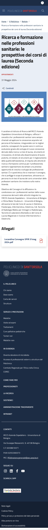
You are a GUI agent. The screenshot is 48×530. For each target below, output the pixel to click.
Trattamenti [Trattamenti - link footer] (8, 327)
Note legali (5, 505)
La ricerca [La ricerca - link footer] (8, 393)
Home (3, 21)
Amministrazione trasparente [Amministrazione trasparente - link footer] (18, 407)
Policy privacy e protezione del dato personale (20, 515)
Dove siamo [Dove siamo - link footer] (8, 294)
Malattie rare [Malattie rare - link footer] (8, 340)
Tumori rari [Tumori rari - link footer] (8, 335)
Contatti (7, 429)
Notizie (25, 21)
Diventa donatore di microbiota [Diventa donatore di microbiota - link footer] (16, 355)
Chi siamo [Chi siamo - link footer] (7, 290)
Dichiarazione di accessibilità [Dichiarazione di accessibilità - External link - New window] (13, 525)
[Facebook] (17, 470)
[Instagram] (5, 470)
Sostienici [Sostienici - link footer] (8, 400)
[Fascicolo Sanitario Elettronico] (12, 490)
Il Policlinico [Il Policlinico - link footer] (9, 283)
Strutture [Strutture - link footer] (7, 303)
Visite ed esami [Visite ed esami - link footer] (9, 322)
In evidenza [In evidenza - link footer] (9, 348)
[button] (42, 10)
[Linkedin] (11, 470)
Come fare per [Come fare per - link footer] (10, 380)
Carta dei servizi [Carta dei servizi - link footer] (10, 299)
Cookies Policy (7, 510)
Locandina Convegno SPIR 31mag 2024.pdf (20, 241)
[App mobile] (5, 483)
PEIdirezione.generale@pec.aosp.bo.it (23, 457)
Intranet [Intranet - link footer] (7, 413)
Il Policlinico (14, 21)
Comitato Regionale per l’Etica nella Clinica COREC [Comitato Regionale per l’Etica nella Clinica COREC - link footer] (21, 369)
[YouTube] (23, 470)
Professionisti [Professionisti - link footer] (10, 386)
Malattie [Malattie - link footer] (6, 318)
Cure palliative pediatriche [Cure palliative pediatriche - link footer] (14, 331)
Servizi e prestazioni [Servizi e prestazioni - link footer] (13, 311)
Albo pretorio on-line (10, 520)
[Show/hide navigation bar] (3, 10)
